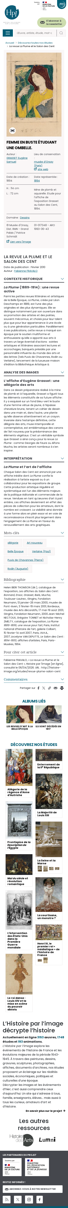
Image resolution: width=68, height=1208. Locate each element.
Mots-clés (11, 533)
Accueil (9, 42)
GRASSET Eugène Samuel (17, 160)
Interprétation (18, 458)
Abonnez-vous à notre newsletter (30, 1189)
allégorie (13, 543)
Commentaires (16, 679)
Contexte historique (23, 279)
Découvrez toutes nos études (35, 42)
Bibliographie (15, 579)
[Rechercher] (36, 33)
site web (43, 169)
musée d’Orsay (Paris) (43, 163)
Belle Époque (16, 551)
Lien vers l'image (20, 242)
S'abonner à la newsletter (54, 22)
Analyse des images (21, 372)
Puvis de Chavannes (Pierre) (26, 560)
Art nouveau (34, 543)
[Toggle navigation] (8, 33)
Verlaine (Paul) (41, 551)
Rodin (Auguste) (18, 568)
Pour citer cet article (20, 652)
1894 (37, 180)
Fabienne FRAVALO (26, 271)
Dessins (25, 217)
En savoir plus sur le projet (44, 1111)
